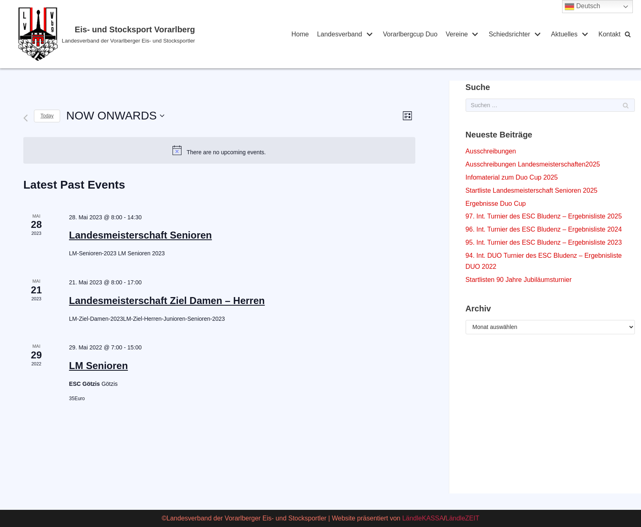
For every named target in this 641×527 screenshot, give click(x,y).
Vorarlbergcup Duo (410, 34)
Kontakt (609, 34)
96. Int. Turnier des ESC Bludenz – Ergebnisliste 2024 (544, 229)
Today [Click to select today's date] (47, 116)
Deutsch (582, 6)
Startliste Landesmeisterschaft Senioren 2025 (532, 190)
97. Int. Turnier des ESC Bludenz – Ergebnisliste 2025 (544, 216)
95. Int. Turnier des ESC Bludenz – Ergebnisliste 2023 (544, 242)
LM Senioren (98, 365)
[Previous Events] (25, 118)
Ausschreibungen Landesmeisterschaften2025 (533, 164)
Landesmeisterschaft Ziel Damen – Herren (167, 300)
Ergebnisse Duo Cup (496, 203)
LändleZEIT (463, 518)
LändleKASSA (423, 518)
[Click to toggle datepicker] (115, 116)
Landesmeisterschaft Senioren (140, 235)
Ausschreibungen (491, 151)
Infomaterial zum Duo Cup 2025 (512, 177)
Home (300, 34)
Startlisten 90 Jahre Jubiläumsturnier (519, 279)
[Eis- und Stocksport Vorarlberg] (139, 34)
